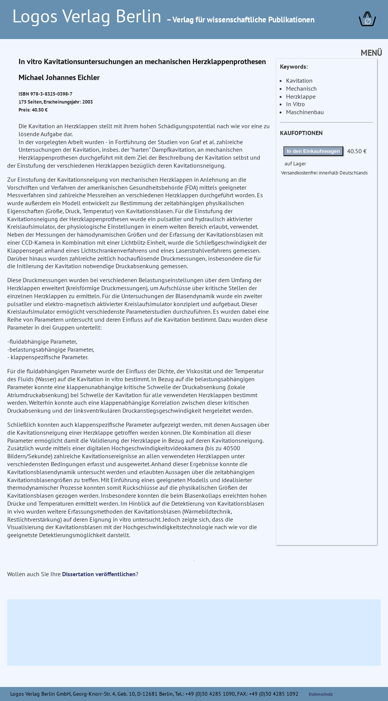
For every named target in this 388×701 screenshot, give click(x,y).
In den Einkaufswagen (313, 151)
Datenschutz (321, 694)
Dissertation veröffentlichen (99, 574)
